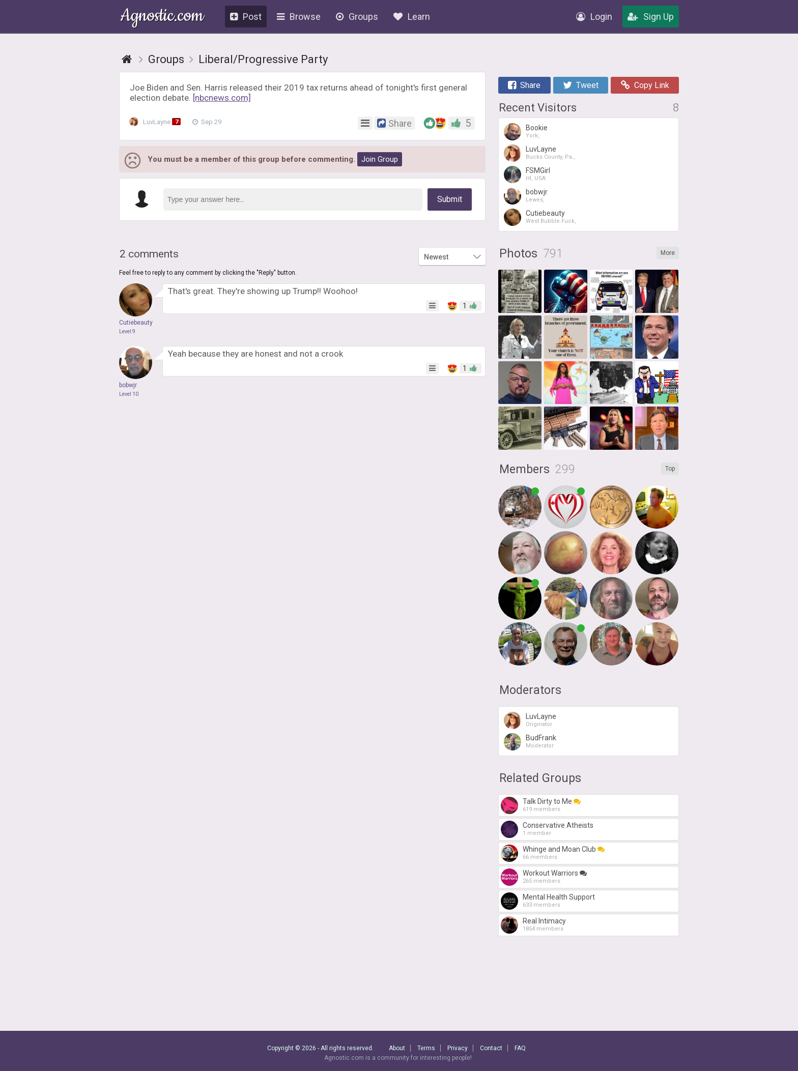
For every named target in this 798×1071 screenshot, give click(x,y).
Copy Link (645, 85)
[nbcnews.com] (222, 98)
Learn (411, 16)
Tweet (580, 85)
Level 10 (128, 394)
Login (594, 16)
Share (524, 85)
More (668, 252)
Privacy (457, 1048)
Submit (449, 199)
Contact (491, 1048)
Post (246, 16)
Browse (299, 16)
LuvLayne (157, 122)
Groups (357, 16)
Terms (426, 1048)
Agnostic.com (162, 17)
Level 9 (127, 331)
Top (670, 468)
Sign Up (651, 16)
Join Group (379, 159)
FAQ (520, 1048)
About (397, 1048)
